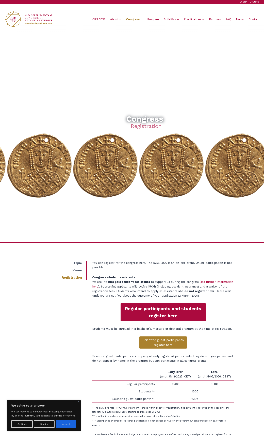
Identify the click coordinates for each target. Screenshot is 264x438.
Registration (72, 277)
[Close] (78, 401)
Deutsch (254, 2)
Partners (215, 19)
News (240, 19)
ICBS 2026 (98, 19)
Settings (22, 424)
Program (153, 19)
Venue (77, 270)
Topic (78, 263)
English (243, 2)
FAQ (228, 19)
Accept (66, 424)
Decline (44, 424)
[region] (44, 415)
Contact (254, 19)
